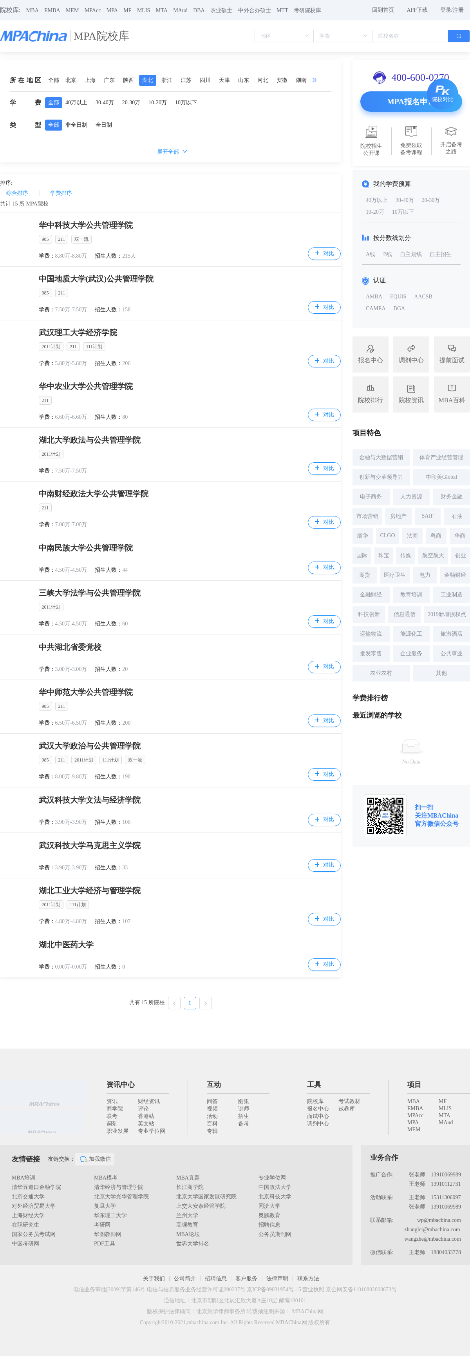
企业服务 (411, 653)
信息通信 (405, 614)
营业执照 (313, 1289)
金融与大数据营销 (381, 457)
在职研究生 (25, 1225)
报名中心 (318, 1109)
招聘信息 (269, 1225)
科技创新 (369, 614)
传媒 (405, 555)
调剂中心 (318, 1124)
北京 (70, 80)
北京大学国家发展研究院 (206, 1197)
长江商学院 (190, 1187)
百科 (212, 1124)
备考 (243, 1124)
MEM (72, 10)
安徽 (282, 80)
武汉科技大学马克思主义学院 (90, 845)
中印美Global (441, 477)
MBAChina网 (307, 1311)
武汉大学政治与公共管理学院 (90, 746)
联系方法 (308, 1278)
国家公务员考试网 (34, 1234)
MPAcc (93, 10)
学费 (25, 102)
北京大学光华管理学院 (121, 1197)
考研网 (102, 1225)
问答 (212, 1101)
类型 (25, 125)
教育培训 (411, 595)
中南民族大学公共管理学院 (86, 547)
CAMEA (376, 308)
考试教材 (349, 1101)
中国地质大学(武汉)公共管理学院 (96, 278)
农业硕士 (221, 10)
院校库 (315, 1101)
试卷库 (346, 1109)
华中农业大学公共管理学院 (86, 386)
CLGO (387, 535)
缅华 (362, 536)
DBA (199, 10)
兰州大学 (187, 1215)
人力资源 (411, 497)
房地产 (398, 516)
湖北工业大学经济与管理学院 (90, 890)
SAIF (428, 516)
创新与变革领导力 (381, 477)
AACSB (423, 297)
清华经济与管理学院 (118, 1187)
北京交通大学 (28, 1197)
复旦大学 (105, 1206)
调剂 (112, 1124)
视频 (212, 1109)
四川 (205, 80)
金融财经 (455, 575)
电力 (424, 575)
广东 (109, 80)
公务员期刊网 (274, 1234)
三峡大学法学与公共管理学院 (90, 593)
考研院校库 (307, 10)
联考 (112, 1116)
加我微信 (95, 1159)
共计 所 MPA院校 (24, 204)
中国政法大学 (274, 1187)
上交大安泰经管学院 (201, 1206)
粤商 (435, 536)
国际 (361, 555)
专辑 (212, 1131)
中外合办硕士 (254, 10)
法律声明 (277, 1278)
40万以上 (76, 102)
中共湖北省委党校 (70, 647)
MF (127, 10)
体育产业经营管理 (441, 457)
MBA (32, 10)
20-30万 (131, 102)
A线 (370, 254)
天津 (224, 80)
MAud (180, 10)
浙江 (166, 80)
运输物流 (371, 634)
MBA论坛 (188, 1234)
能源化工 (411, 634)
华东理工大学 (110, 1215)
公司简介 (185, 1278)
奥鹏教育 (269, 1215)
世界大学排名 (192, 1244)
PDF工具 (104, 1244)
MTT (282, 10)
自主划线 (411, 254)
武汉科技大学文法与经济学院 (90, 800)
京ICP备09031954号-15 (274, 1289)
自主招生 (441, 254)
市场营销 (367, 516)
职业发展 (117, 1131)
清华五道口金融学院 (36, 1187)
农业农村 (381, 673)
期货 (364, 575)
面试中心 (318, 1116)
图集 (243, 1101)
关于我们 (154, 1278)
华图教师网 (107, 1234)
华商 (459, 536)
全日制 (104, 125)
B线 (387, 254)
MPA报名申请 (411, 101)
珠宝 (383, 555)
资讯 (112, 1101)
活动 (212, 1116)
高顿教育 (187, 1225)
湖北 (147, 80)
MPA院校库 (101, 36)
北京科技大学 (274, 1197)
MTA (162, 10)
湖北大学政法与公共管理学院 (90, 440)
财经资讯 (149, 1101)
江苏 (186, 80)
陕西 (128, 80)
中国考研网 (25, 1244)
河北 (262, 80)
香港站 (146, 1116)
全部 (53, 80)
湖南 (301, 80)
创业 (460, 555)
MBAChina (442, 815)
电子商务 (371, 497)
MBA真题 (188, 1178)
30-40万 (105, 102)
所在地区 (25, 80)
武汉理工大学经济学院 (78, 332)
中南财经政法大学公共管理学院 (93, 493)
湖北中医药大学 (66, 944)
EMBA (52, 10)
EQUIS (398, 297)
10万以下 (186, 102)
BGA (399, 308)
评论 (143, 1109)
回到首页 (383, 10)
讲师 (243, 1109)
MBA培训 (23, 1178)
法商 (412, 536)
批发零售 (371, 653)
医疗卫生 (395, 575)
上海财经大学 (28, 1215)
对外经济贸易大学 (34, 1206)
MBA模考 (106, 1178)
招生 (243, 1116)
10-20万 (157, 102)
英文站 (146, 1124)
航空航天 (433, 555)
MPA (112, 10)
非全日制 (76, 125)
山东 (243, 80)
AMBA (374, 297)
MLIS (143, 10)
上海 (90, 80)
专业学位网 (151, 1131)
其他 (441, 673)
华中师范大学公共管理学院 (86, 692)
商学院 (115, 1109)
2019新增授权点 (447, 614)
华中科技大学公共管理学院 (86, 225)
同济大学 (269, 1206)
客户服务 (246, 1278)
